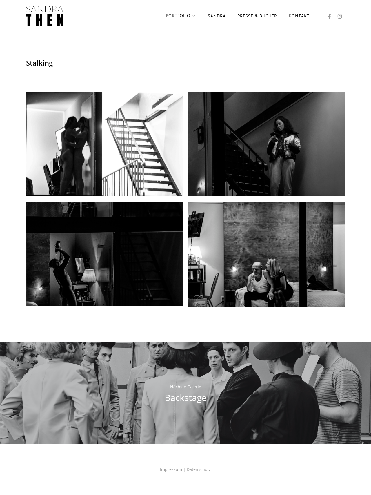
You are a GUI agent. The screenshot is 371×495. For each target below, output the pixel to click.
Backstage (185, 393)
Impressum (171, 469)
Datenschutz (199, 469)
